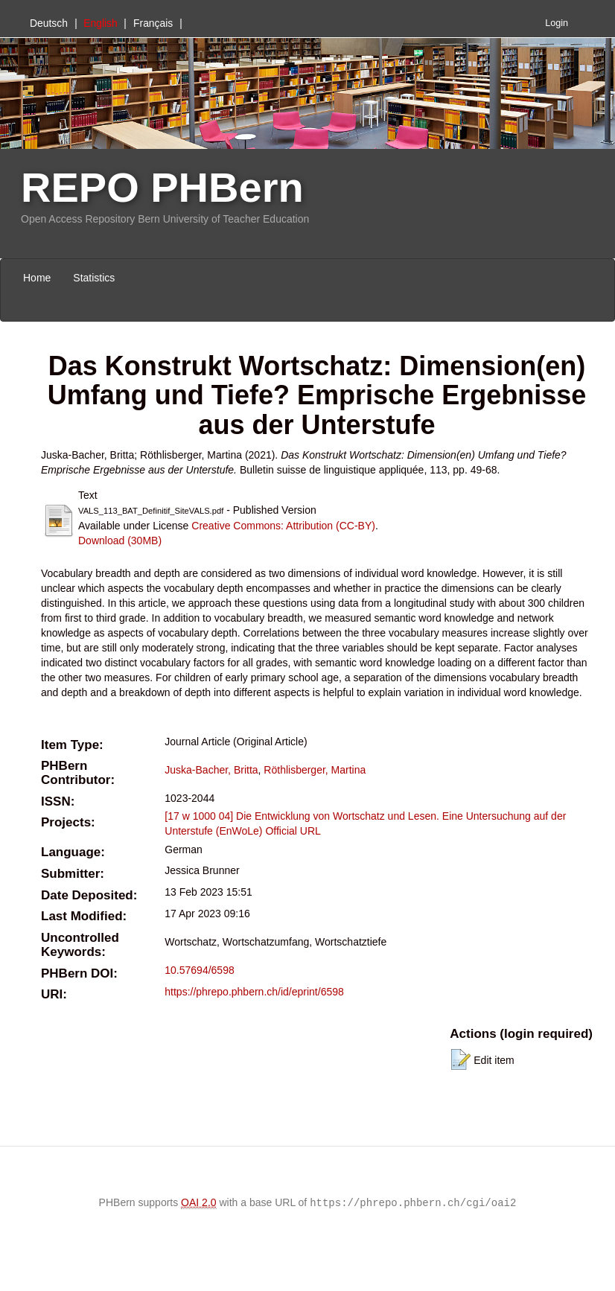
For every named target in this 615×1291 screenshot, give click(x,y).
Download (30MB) (120, 540)
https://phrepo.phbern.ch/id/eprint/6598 (254, 992)
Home (37, 278)
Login (556, 23)
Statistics (94, 278)
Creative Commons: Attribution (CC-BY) (283, 526)
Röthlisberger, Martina (315, 770)
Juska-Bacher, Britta (211, 770)
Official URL (292, 831)
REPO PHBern (162, 187)
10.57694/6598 (199, 970)
